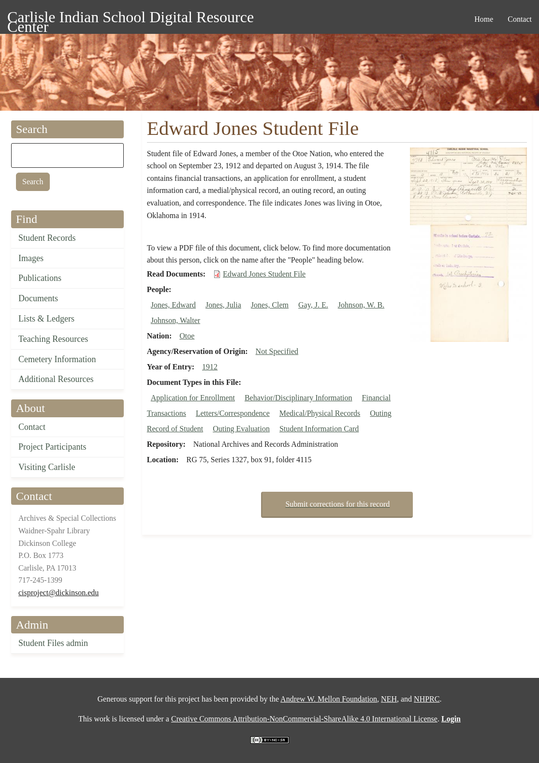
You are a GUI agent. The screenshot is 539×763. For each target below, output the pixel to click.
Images (31, 258)
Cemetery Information (57, 359)
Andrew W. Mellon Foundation (328, 699)
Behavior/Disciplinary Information (298, 398)
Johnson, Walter (175, 320)
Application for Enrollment (193, 398)
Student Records (47, 238)
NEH (389, 699)
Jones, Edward (173, 305)
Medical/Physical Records (320, 413)
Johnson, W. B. (361, 305)
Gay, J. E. (313, 305)
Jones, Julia (223, 305)
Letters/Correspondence (233, 413)
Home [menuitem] (483, 19)
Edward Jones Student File (264, 274)
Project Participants (52, 447)
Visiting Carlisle (46, 467)
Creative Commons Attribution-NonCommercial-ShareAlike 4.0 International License (304, 719)
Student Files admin (53, 643)
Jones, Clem (270, 305)
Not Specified (277, 351)
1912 (210, 367)
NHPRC (426, 699)
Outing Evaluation (241, 429)
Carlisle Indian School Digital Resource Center (130, 18)
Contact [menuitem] (520, 19)
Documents (38, 298)
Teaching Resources (53, 339)
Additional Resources (55, 379)
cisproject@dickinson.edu (58, 592)
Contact (31, 427)
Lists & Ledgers (46, 318)
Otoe (186, 336)
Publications (39, 278)
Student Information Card (319, 429)
